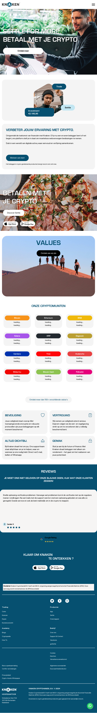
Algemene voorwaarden (58, 666)
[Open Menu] (93, 4)
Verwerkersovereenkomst (58, 659)
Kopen (4, 619)
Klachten (53, 656)
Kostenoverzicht (7, 623)
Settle (52, 615)
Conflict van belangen (9, 669)
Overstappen (54, 619)
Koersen (5, 615)
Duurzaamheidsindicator (58, 669)
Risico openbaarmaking (9, 666)
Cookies (52, 653)
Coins (4, 612)
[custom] (52, 601)
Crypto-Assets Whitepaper (11, 678)
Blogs (4, 633)
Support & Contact (56, 637)
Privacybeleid (6, 675)
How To (4, 640)
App (51, 612)
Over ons (53, 633)
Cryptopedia (6, 637)
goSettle (53, 644)
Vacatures (53, 640)
